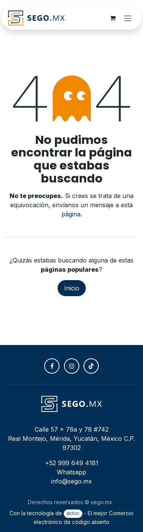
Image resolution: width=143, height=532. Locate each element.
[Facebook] (51, 366)
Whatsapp (71, 472)
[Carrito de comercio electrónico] (112, 18)
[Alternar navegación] (127, 18)
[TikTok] (91, 366)
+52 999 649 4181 (71, 463)
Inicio (71, 288)
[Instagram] (71, 366)
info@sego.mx (71, 481)
